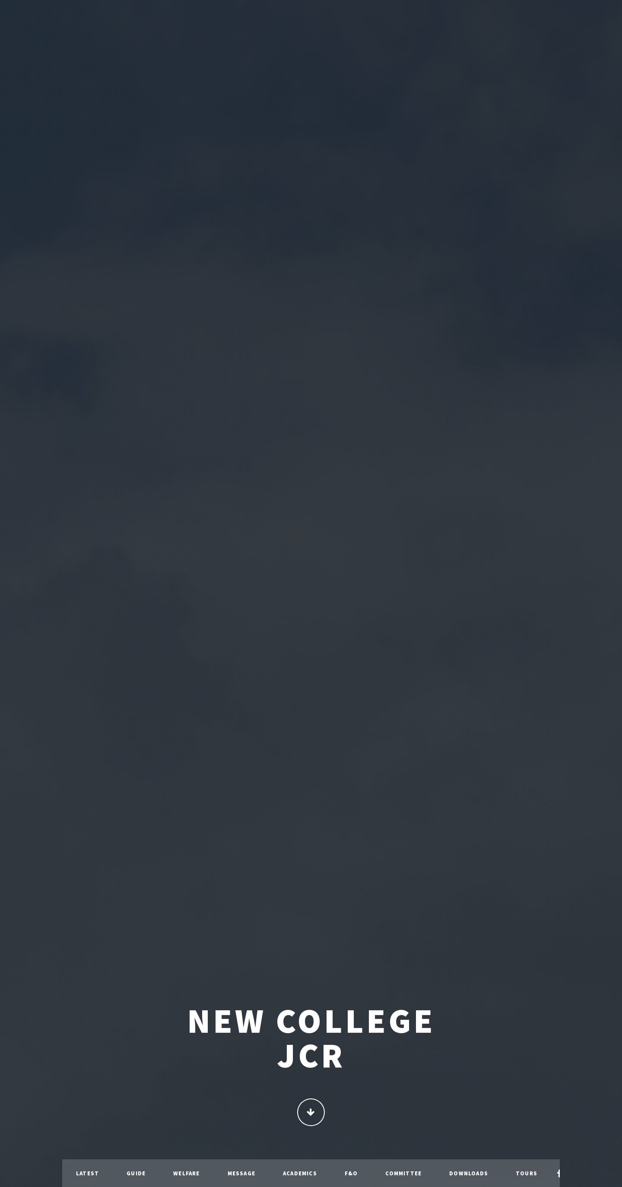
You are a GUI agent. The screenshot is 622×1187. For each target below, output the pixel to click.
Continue (311, 1113)
